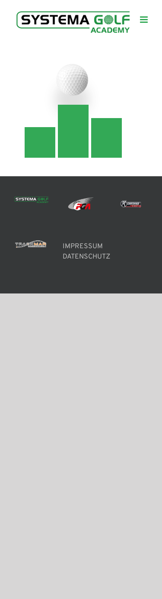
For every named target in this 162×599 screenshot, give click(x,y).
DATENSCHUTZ (86, 257)
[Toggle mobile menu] (144, 19)
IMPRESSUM (83, 246)
